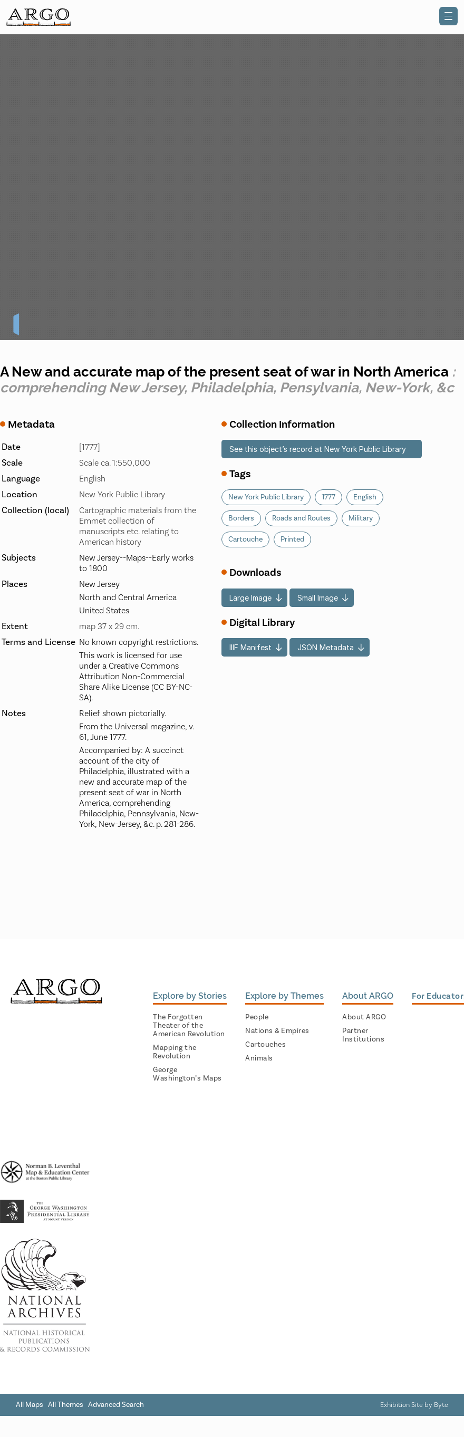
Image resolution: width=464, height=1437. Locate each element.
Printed (292, 539)
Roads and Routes (301, 518)
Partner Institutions (363, 1035)
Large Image (250, 597)
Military (361, 518)
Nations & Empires (277, 1031)
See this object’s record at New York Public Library (317, 449)
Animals (259, 1058)
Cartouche (245, 539)
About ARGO (364, 1017)
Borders (241, 518)
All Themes (65, 1405)
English (364, 497)
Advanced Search (116, 1405)
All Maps (29, 1405)
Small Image (317, 597)
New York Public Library (266, 497)
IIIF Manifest (250, 647)
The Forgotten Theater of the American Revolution (189, 1025)
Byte (441, 1405)
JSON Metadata (325, 647)
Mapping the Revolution (175, 1052)
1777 (328, 497)
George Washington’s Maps (187, 1074)
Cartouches (265, 1044)
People (256, 1017)
